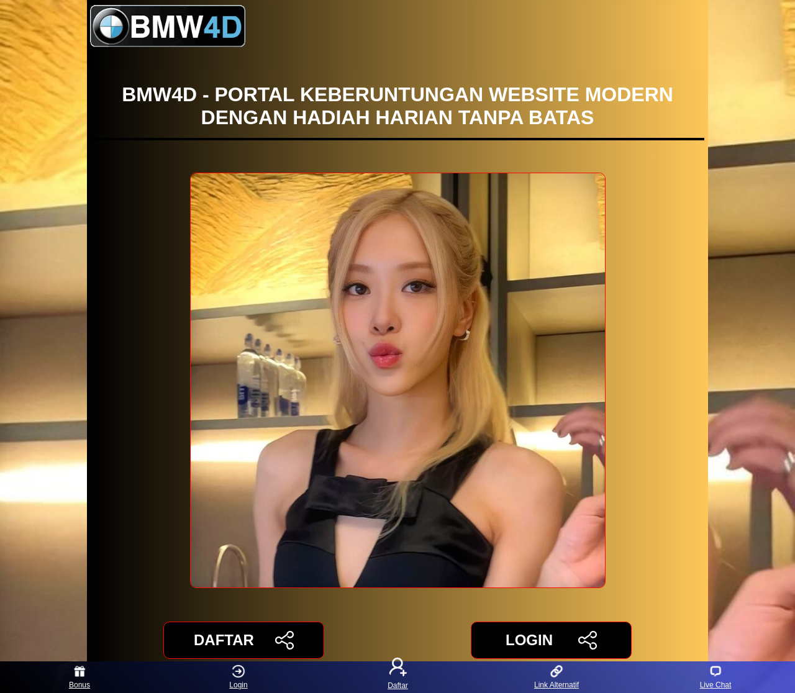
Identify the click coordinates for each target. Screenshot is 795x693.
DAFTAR (244, 640)
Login (238, 677)
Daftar (397, 677)
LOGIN (551, 640)
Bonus (79, 677)
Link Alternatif (556, 677)
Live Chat (716, 677)
